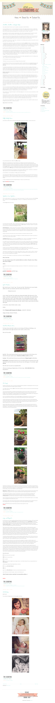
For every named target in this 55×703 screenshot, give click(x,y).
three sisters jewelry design (45, 111)
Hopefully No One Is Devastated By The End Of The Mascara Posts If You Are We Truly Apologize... (18, 377)
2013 (42, 82)
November (43, 54)
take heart (42, 110)
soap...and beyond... (7, 518)
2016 (42, 52)
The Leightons (8, 111)
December (43, 53)
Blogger (31, 700)
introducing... (6, 592)
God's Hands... (6, 285)
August (43, 58)
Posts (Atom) (8, 685)
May (43, 62)
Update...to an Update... (9, 196)
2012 (42, 83)
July (43, 59)
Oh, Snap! (5, 383)
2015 (42, 79)
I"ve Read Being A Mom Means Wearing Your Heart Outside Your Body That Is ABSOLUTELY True (17, 112)
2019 (42, 48)
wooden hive (43, 112)
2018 (42, 49)
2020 (42, 47)
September (44, 57)
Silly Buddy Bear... (8, 118)
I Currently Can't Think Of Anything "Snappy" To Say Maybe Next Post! (14, 512)
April (43, 63)
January (43, 78)
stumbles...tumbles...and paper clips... (12, 25)
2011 (42, 84)
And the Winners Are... (9, 326)
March (43, 75)
